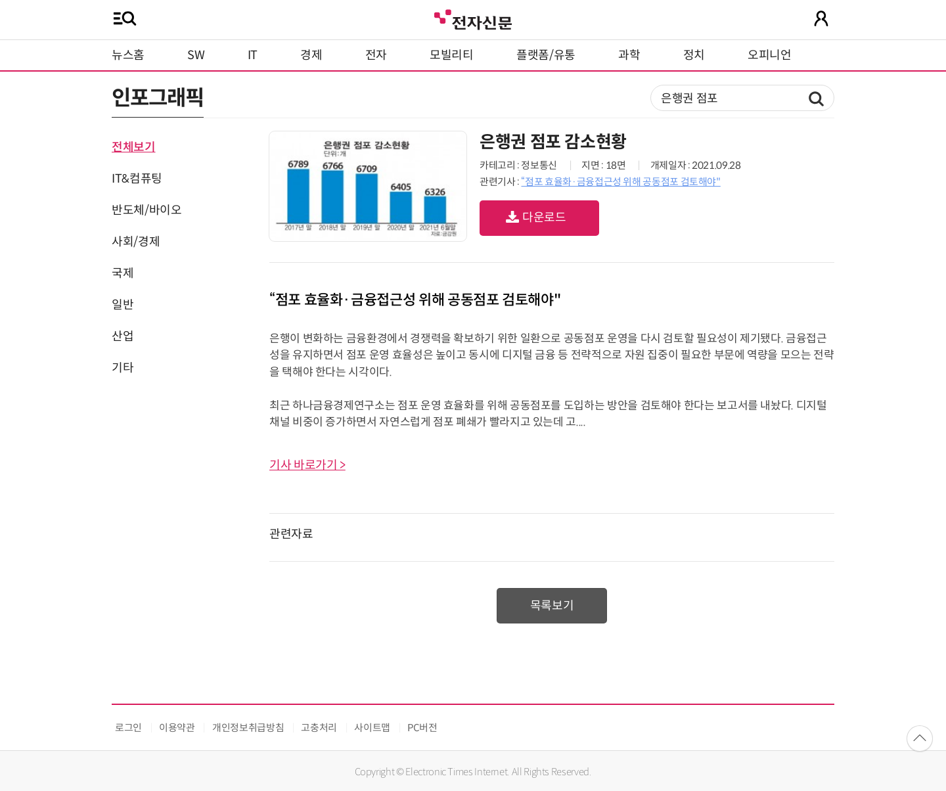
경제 (311, 55)
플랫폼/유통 (545, 55)
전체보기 (134, 147)
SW (195, 55)
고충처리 (319, 727)
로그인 (128, 727)
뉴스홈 (128, 55)
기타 (122, 368)
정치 (694, 55)
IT (253, 55)
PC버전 (422, 727)
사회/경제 (136, 242)
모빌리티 (452, 55)
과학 (629, 55)
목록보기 (552, 606)
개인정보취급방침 (248, 727)
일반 (122, 305)
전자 (376, 55)
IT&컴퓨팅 (137, 178)
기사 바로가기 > (307, 465)
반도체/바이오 (146, 210)
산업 (122, 336)
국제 (122, 273)
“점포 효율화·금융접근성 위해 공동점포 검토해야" (620, 181)
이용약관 (177, 727)
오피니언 (770, 55)
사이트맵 (372, 727)
